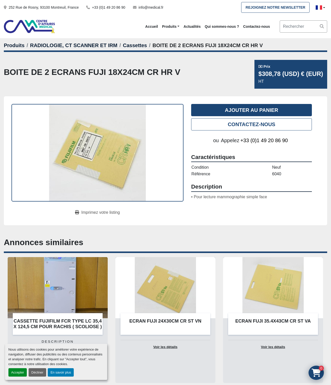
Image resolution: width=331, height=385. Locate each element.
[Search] (303, 26)
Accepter (17, 372)
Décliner (37, 372)
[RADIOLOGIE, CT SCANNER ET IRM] (73, 45)
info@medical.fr (151, 7)
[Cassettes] (135, 45)
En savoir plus (61, 372)
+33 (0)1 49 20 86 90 (108, 7)
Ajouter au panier (251, 110)
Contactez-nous (256, 26)
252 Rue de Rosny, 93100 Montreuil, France (44, 7)
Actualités (192, 26)
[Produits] (14, 45)
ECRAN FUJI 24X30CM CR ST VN (165, 321)
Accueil (151, 26)
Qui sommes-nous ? (222, 26)
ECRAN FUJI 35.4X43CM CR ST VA (273, 321)
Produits (169, 26)
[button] (170, 26)
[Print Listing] (97, 212)
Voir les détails (165, 347)
